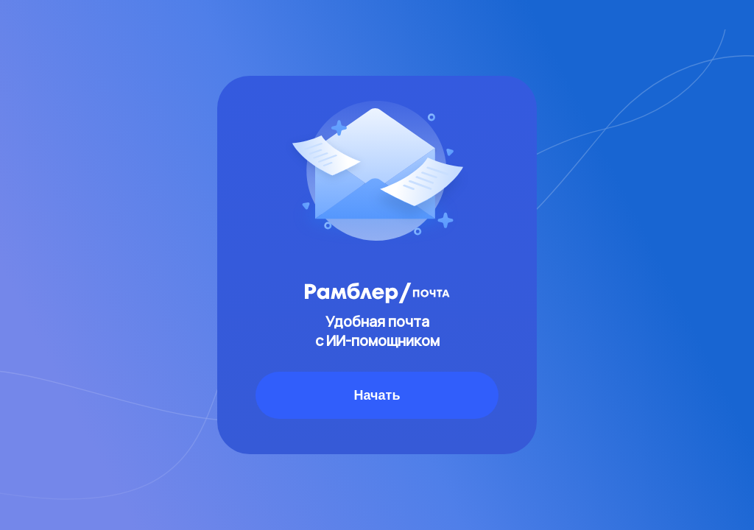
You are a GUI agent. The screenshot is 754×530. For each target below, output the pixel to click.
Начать (377, 395)
